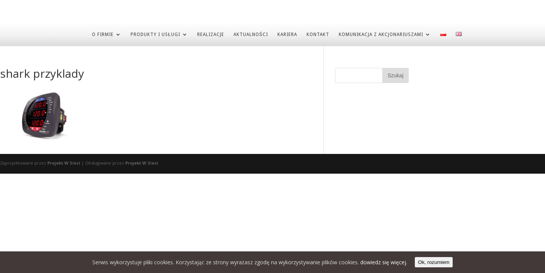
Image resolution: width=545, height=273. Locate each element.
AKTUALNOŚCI (251, 34)
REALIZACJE (210, 34)
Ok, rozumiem (434, 262)
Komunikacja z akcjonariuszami (381, 34)
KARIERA (287, 34)
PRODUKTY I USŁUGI (155, 34)
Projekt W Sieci (63, 162)
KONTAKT (318, 34)
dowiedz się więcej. (383, 262)
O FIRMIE (103, 34)
